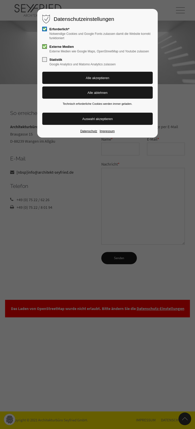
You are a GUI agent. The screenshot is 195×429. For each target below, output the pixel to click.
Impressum (107, 131)
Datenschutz (88, 131)
